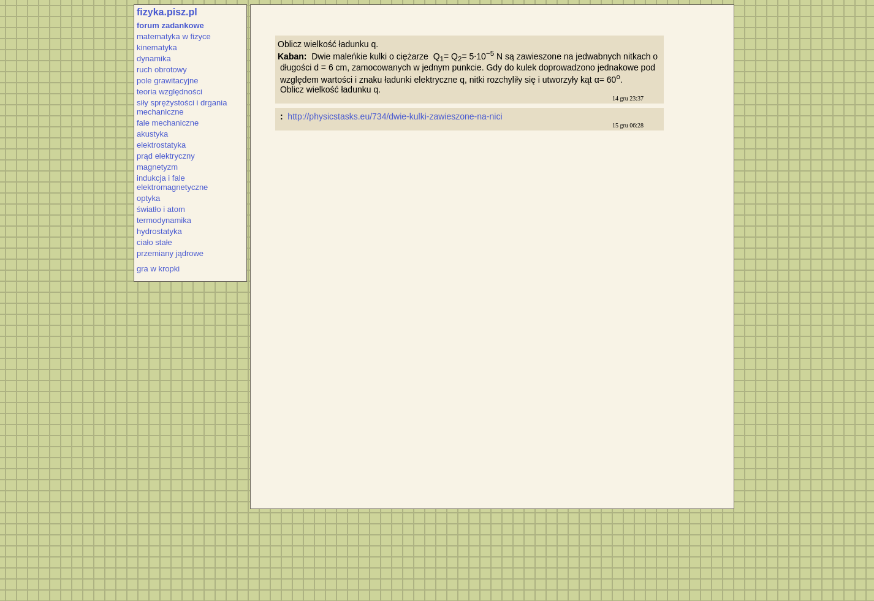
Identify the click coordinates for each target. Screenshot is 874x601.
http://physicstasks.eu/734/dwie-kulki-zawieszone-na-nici (395, 116)
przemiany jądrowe (170, 253)
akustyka (152, 133)
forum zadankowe (170, 25)
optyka (148, 198)
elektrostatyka (161, 144)
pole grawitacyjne (167, 80)
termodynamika (164, 220)
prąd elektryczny (166, 156)
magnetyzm (157, 167)
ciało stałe (154, 242)
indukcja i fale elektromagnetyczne (172, 182)
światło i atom (161, 209)
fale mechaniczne (168, 122)
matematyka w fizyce (174, 36)
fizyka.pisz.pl (167, 12)
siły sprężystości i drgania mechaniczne (182, 107)
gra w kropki (158, 268)
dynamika (154, 58)
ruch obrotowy (162, 69)
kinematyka (157, 47)
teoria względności (169, 91)
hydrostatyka (159, 231)
